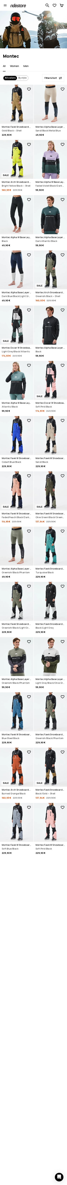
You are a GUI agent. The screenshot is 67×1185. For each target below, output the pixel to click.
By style (22, 77)
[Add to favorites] (29, 89)
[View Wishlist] (54, 5)
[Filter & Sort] (53, 78)
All (4, 66)
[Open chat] (59, 1177)
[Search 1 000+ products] (47, 5)
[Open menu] (5, 5)
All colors (10, 77)
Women (14, 66)
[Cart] (61, 5)
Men (26, 66)
